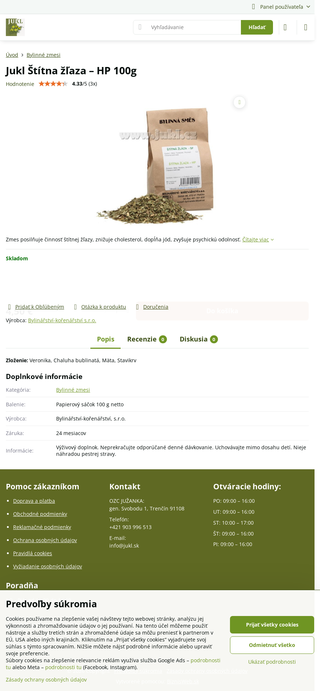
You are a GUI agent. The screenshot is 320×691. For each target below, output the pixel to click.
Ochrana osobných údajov (45, 540)
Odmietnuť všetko (272, 644)
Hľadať (257, 27)
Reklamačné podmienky (42, 527)
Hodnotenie (20, 83)
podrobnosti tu (63, 667)
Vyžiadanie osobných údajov (47, 566)
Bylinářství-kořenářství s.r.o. (62, 320)
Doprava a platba (34, 500)
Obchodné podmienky (40, 513)
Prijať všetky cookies (272, 624)
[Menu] (306, 27)
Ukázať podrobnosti (272, 661)
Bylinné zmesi (73, 389)
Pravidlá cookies (32, 553)
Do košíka (222, 282)
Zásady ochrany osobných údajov (46, 679)
